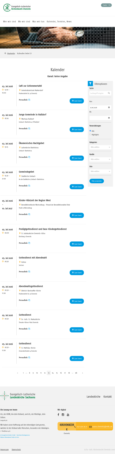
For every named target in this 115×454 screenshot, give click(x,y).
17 (65, 373)
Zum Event (78, 101)
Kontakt (107, 396)
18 (69, 373)
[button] (100, 147)
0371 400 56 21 (82, 426)
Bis (90, 112)
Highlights (94, 134)
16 (61, 373)
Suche (105, 5)
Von (90, 101)
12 (44, 373)
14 (53, 373)
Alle (91, 131)
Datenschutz (16, 449)
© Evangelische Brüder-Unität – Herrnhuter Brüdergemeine (15, 435)
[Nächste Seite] (82, 373)
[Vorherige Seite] (17, 373)
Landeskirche (93, 396)
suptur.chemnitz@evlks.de (102, 426)
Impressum (4, 449)
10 (37, 373)
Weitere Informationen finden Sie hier (9, 437)
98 (76, 373)
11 (41, 373)
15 (57, 373)
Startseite (11, 53)
